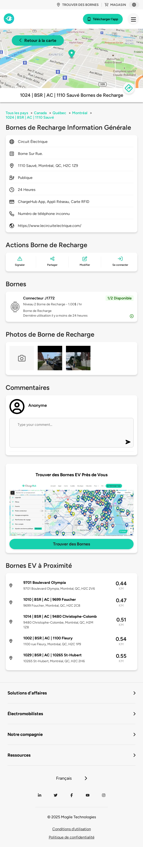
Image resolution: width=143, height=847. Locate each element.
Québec (59, 113)
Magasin (115, 5)
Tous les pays (17, 113)
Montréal (79, 113)
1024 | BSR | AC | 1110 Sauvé (30, 117)
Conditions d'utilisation (71, 829)
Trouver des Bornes (71, 544)
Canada (40, 113)
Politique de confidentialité (71, 837)
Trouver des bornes (78, 5)
